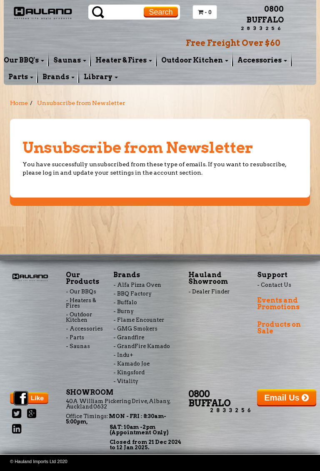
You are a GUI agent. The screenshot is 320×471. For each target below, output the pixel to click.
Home (19, 103)
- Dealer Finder (209, 291)
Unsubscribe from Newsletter (81, 103)
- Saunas (78, 346)
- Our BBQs (81, 291)
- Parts (75, 337)
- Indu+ (123, 355)
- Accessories (84, 329)
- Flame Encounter (138, 320)
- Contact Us (274, 285)
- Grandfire (128, 337)
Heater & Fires (123, 60)
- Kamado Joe (131, 364)
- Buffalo (125, 302)
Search (160, 12)
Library (101, 77)
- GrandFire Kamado (141, 346)
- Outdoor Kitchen (79, 317)
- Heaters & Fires (81, 303)
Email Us (286, 397)
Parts (20, 77)
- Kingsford (129, 372)
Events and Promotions (278, 303)
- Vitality (125, 381)
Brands (58, 77)
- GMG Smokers (135, 329)
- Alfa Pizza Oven (137, 285)
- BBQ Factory (132, 294)
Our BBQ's (24, 60)
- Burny (123, 311)
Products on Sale (279, 328)
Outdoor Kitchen (194, 60)
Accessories (262, 60)
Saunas (69, 60)
